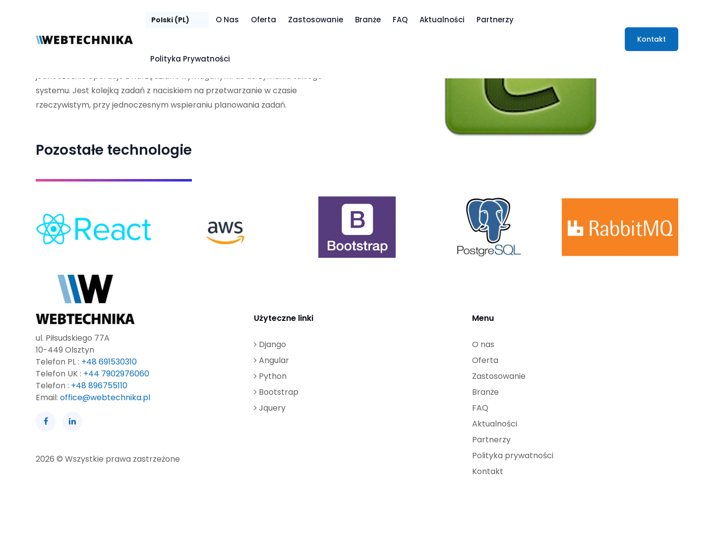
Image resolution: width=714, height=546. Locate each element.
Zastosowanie (315, 19)
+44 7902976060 (116, 373)
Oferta (263, 19)
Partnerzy (495, 19)
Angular (271, 360)
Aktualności (442, 19)
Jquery (270, 408)
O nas (227, 19)
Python (270, 376)
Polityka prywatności (190, 59)
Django (270, 344)
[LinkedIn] (72, 421)
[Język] (177, 20)
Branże (368, 19)
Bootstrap (276, 392)
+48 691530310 (109, 361)
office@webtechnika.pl (105, 397)
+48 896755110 (99, 385)
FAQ (400, 19)
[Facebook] (46, 421)
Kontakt (651, 39)
